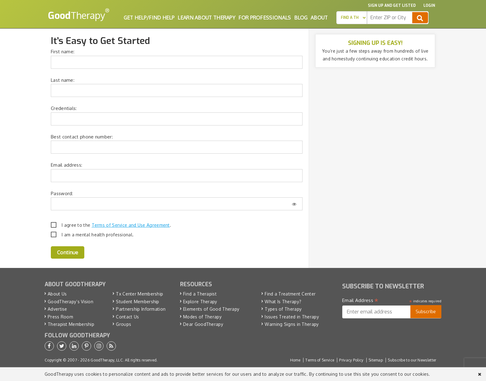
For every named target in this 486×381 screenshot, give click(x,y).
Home (295, 360)
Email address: (66, 165)
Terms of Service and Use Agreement (131, 225)
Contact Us (127, 316)
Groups (123, 324)
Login (429, 5)
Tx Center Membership (139, 293)
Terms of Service (319, 360)
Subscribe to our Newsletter (412, 360)
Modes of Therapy (202, 316)
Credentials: (64, 108)
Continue (67, 252)
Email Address (360, 300)
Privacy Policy (351, 360)
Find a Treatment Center (290, 293)
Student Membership (137, 301)
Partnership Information (141, 309)
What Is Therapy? (283, 301)
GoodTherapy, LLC (107, 360)
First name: (62, 52)
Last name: (62, 80)
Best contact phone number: (82, 137)
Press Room (60, 316)
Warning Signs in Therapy (292, 324)
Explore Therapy (200, 301)
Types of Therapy (283, 309)
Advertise (57, 309)
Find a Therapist (200, 293)
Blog (300, 18)
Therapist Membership (71, 324)
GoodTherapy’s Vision (70, 301)
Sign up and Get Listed (392, 5)
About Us (57, 293)
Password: (62, 193)
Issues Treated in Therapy (292, 316)
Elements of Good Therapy (211, 309)
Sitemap (376, 360)
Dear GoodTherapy (203, 324)
